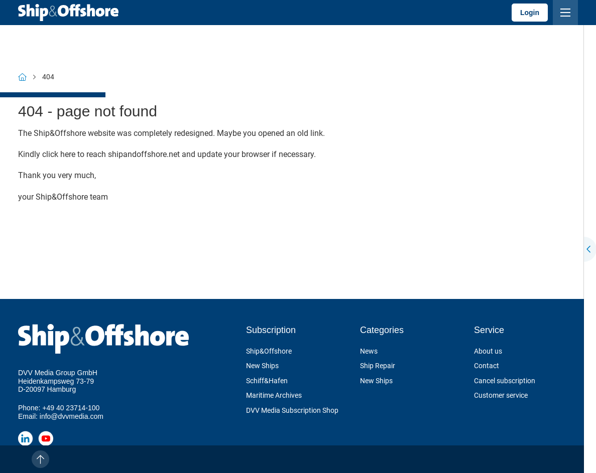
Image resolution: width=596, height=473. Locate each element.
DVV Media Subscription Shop (292, 410)
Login (529, 13)
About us (488, 351)
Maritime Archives (274, 395)
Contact (486, 366)
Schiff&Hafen (267, 381)
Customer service (501, 395)
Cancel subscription (504, 381)
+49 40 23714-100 (70, 408)
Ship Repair (377, 366)
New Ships (262, 366)
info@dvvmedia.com (71, 416)
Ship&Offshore (269, 351)
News (369, 351)
